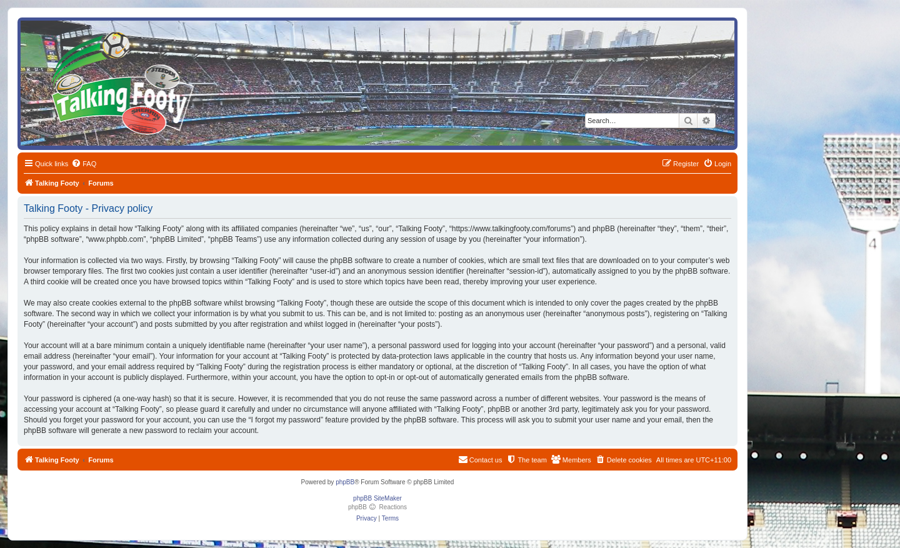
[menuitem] (83, 163)
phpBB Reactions (377, 507)
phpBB (345, 482)
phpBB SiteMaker (377, 498)
